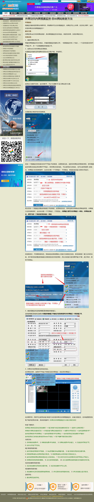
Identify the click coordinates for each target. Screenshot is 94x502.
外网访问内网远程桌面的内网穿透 (12, 85)
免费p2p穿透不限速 (33, 494)
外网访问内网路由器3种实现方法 (11, 71)
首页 (5, 13)
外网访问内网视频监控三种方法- (11, 87)
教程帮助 (76, 13)
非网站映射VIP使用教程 (9, 51)
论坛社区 (3, 494)
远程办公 (45, 13)
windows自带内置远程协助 (10, 32)
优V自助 (68, 13)
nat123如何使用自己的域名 (10, 55)
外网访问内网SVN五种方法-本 (11, 78)
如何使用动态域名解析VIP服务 (11, 46)
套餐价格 (61, 13)
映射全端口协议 (22, 494)
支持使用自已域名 (61, 15)
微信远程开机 (52, 494)
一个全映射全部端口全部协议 (36, 15)
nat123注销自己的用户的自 (10, 39)
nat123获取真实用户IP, (9, 64)
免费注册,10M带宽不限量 (9, 15)
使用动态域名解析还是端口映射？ (11, 1)
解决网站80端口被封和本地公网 (11, 60)
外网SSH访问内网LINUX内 (10, 83)
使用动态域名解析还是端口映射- (11, 53)
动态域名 (22, 13)
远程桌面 (53, 13)
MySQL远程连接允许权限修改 (11, 28)
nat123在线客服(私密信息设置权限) (83, 494)
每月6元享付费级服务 (83, 15)
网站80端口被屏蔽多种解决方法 (11, 62)
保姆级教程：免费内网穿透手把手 (12, 21)
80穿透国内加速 (12, 494)
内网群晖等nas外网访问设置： (11, 23)
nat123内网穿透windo (8, 57)
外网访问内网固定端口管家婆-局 (11, 76)
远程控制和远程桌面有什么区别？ (12, 30)
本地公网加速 (43, 494)
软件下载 (84, 13)
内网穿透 (37, 13)
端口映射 (14, 13)
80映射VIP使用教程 (8, 48)
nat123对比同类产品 (72, 15)
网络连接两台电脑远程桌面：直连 (12, 34)
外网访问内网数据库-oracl (10, 74)
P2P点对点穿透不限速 (50, 15)
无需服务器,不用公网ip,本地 (10, 25)
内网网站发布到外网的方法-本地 (11, 69)
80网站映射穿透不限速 (22, 15)
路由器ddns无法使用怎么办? (10, 37)
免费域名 (29, 13)
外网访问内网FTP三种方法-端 (11, 80)
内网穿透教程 (61, 494)
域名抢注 (69, 494)
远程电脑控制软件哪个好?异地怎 (11, 41)
